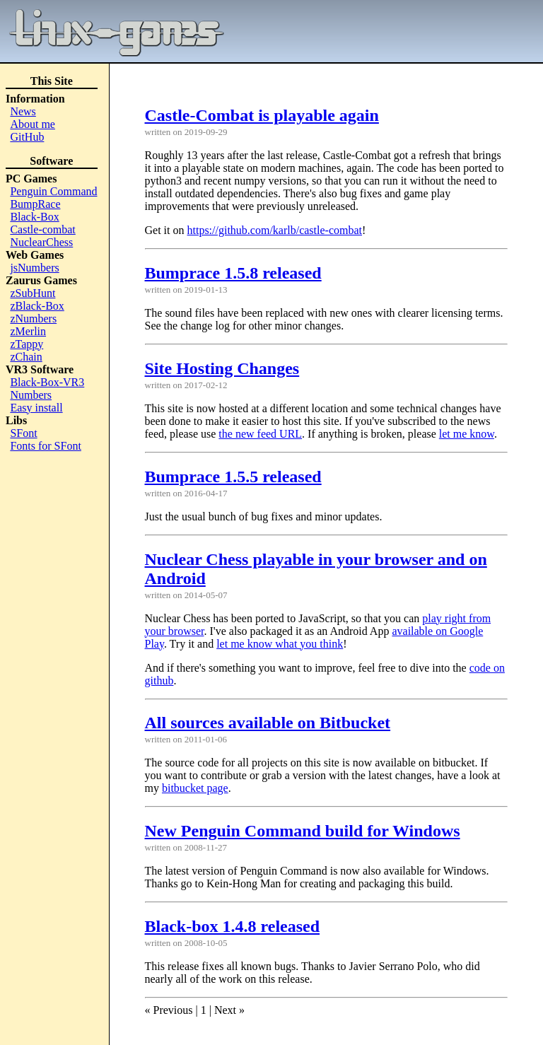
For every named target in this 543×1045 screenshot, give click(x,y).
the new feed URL (260, 434)
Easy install (36, 408)
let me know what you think (279, 644)
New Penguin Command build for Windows (302, 831)
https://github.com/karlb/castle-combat (275, 230)
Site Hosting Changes (222, 368)
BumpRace (35, 204)
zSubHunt (32, 293)
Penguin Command (53, 191)
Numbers (31, 395)
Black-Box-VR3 (47, 382)
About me (32, 124)
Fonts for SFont (45, 446)
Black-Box (34, 217)
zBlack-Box (37, 306)
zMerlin (28, 331)
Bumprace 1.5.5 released (233, 476)
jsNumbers (34, 268)
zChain (26, 357)
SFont (23, 433)
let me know (466, 434)
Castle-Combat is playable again (262, 115)
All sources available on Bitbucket (268, 722)
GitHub (27, 137)
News (22, 111)
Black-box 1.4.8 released (232, 926)
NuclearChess (41, 242)
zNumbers (33, 319)
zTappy (26, 344)
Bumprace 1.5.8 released (233, 273)
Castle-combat (42, 229)
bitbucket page (195, 788)
